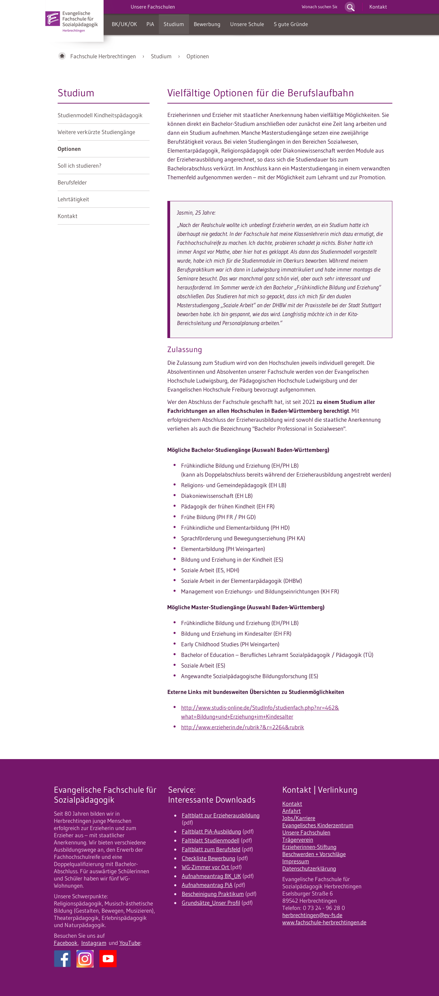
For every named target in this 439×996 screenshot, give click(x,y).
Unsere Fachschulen (306, 832)
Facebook (66, 942)
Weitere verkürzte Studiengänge (96, 132)
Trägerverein (297, 839)
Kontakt (378, 6)
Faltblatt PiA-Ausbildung (211, 831)
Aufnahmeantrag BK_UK (211, 876)
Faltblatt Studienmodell (210, 840)
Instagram (93, 942)
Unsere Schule (247, 24)
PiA (150, 24)
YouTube (129, 942)
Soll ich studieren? (80, 165)
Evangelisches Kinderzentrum (317, 825)
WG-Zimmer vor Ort (206, 867)
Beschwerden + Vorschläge (314, 854)
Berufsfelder (72, 182)
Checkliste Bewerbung (208, 858)
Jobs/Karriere (298, 818)
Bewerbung (207, 24)
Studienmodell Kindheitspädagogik (100, 115)
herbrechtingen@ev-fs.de (312, 915)
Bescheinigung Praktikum (213, 893)
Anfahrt (291, 810)
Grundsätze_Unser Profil (211, 902)
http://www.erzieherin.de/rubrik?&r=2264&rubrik (242, 727)
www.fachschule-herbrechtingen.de (324, 922)
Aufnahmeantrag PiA (207, 884)
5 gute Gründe (291, 24)
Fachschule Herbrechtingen (103, 56)
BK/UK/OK (124, 24)
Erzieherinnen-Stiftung (309, 846)
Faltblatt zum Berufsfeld (211, 849)
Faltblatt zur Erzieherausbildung (221, 815)
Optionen (198, 56)
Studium (174, 24)
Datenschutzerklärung (309, 868)
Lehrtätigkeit (73, 199)
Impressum (295, 861)
